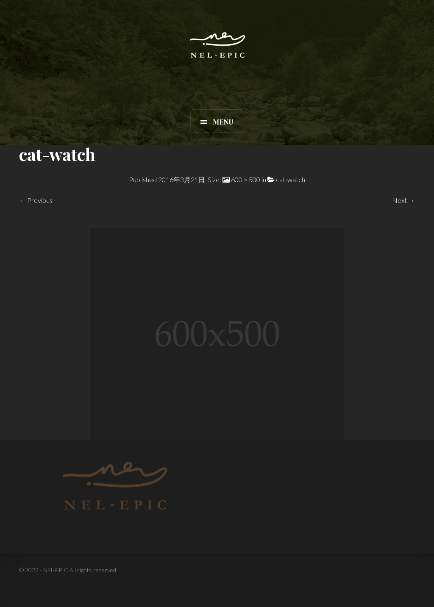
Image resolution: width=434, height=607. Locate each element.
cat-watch (290, 179)
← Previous (36, 200)
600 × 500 (245, 179)
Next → (403, 200)
